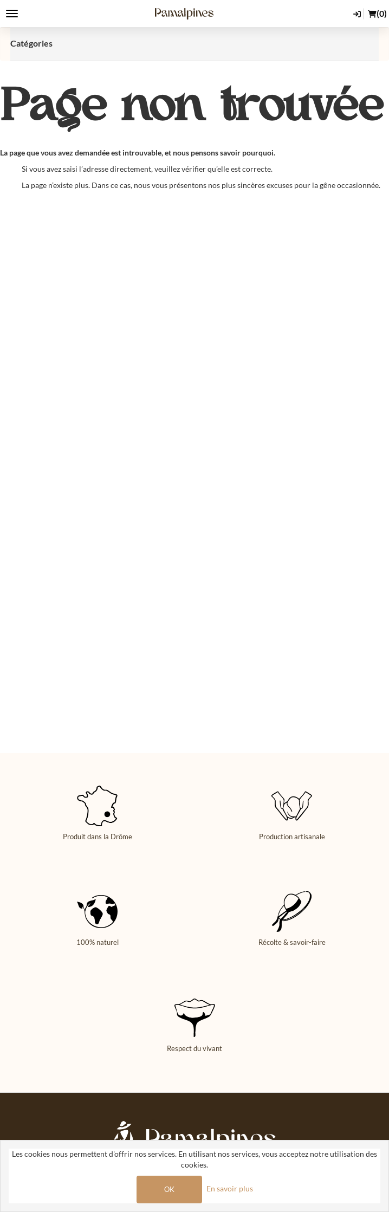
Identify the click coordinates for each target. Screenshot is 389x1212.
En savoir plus (229, 1188)
